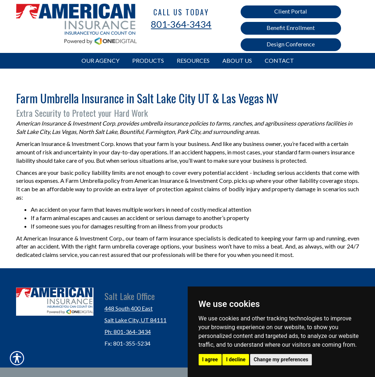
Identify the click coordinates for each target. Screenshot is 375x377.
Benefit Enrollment (291, 27)
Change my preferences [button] (281, 359)
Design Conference (291, 44)
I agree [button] (210, 359)
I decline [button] (235, 359)
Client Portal (290, 11)
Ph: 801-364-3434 (127, 331)
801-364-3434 (181, 24)
